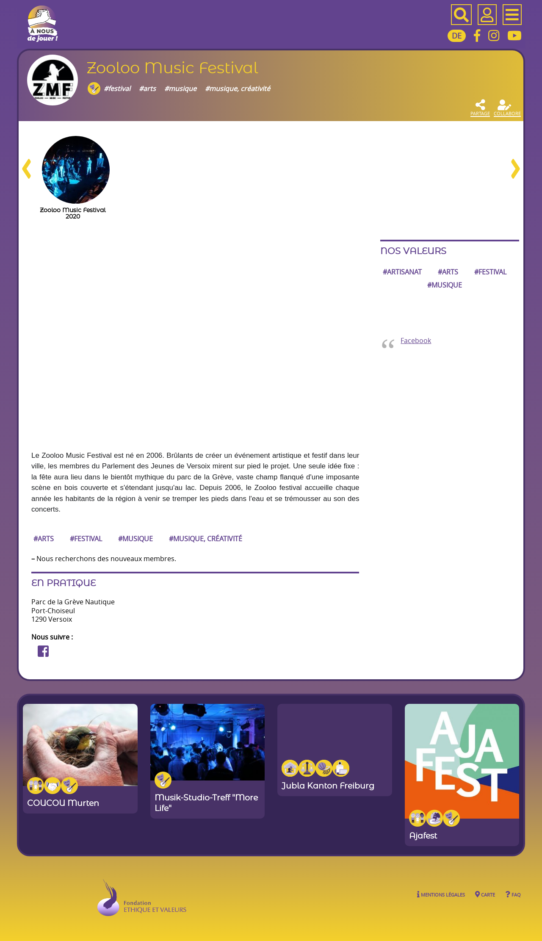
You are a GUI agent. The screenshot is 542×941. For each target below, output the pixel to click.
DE (457, 35)
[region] (271, 180)
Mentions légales (441, 894)
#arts (147, 88)
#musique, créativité (237, 88)
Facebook (416, 340)
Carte (485, 894)
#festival (117, 88)
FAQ (513, 894)
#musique (180, 88)
